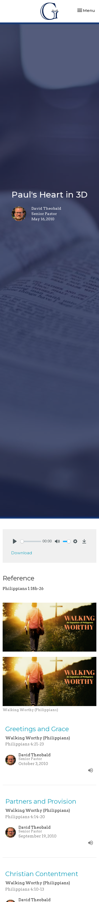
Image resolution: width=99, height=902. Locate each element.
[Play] (15, 541)
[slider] (30, 541)
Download (21, 552)
